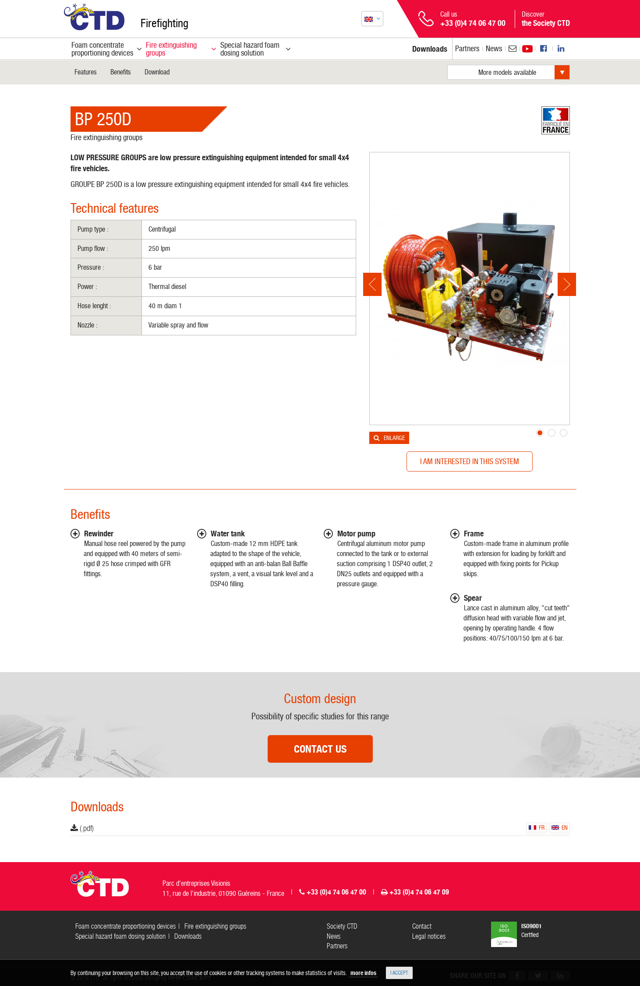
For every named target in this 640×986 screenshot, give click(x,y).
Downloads (188, 936)
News (494, 48)
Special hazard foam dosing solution (120, 936)
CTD (94, 17)
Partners (467, 48)
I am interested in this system (469, 461)
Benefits (120, 72)
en (559, 827)
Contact (421, 926)
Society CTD (342, 926)
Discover (546, 19)
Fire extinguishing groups (106, 137)
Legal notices (429, 936)
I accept (399, 973)
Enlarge (394, 437)
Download (157, 72)
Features (85, 72)
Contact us (320, 749)
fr (536, 827)
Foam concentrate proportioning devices (125, 926)
